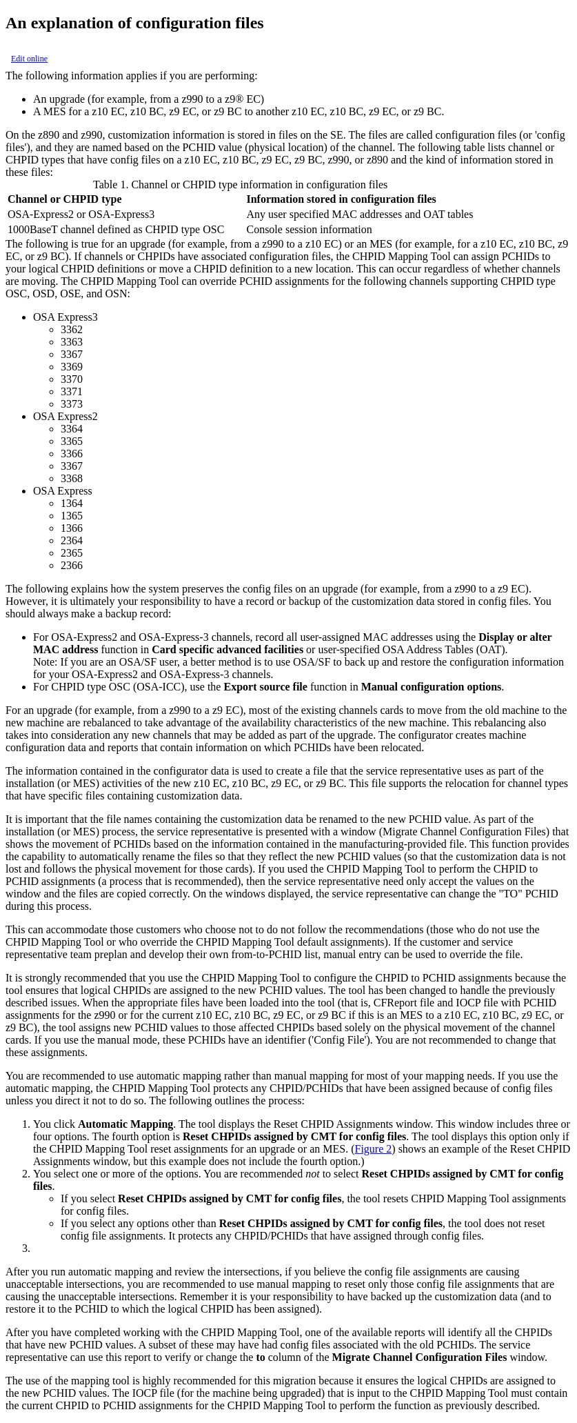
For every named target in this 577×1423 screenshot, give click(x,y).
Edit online (29, 58)
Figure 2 (373, 1149)
